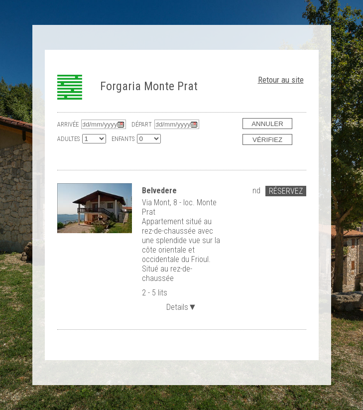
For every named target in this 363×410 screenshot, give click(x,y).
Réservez (286, 191)
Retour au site (281, 80)
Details (181, 306)
